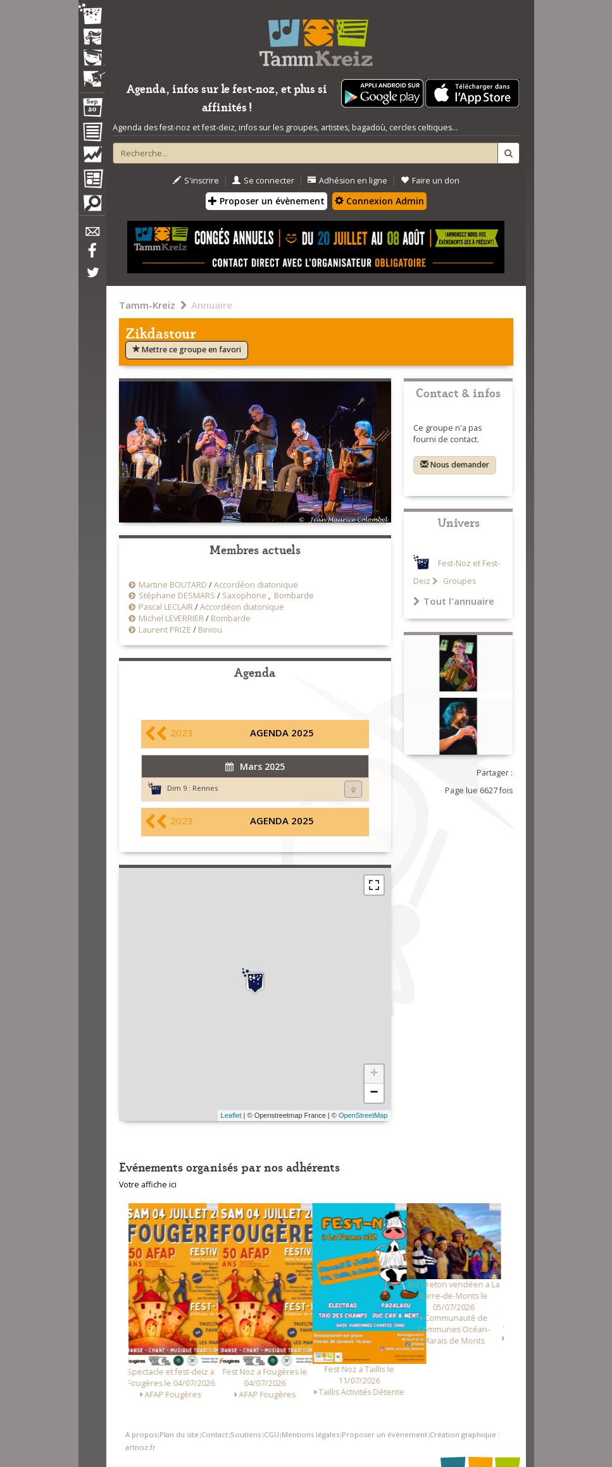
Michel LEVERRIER (171, 618)
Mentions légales (310, 1434)
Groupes (458, 581)
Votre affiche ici (148, 1184)
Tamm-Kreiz (147, 305)
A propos (141, 1434)
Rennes (205, 788)
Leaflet (231, 1115)
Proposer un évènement (266, 201)
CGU (271, 1434)
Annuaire (211, 305)
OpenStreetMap (363, 1115)
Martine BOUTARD (173, 584)
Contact (214, 1434)
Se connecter (263, 180)
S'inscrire (196, 180)
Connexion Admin (379, 201)
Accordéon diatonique (256, 584)
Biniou (210, 629)
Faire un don (430, 180)
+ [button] (374, 1074)
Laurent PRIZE (165, 629)
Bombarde (294, 595)
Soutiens (245, 1434)
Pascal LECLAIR (166, 607)
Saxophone (244, 595)
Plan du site (179, 1434)
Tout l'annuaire (453, 601)
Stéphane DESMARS (177, 595)
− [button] (374, 1093)
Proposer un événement (384, 1434)
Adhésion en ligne (347, 180)
